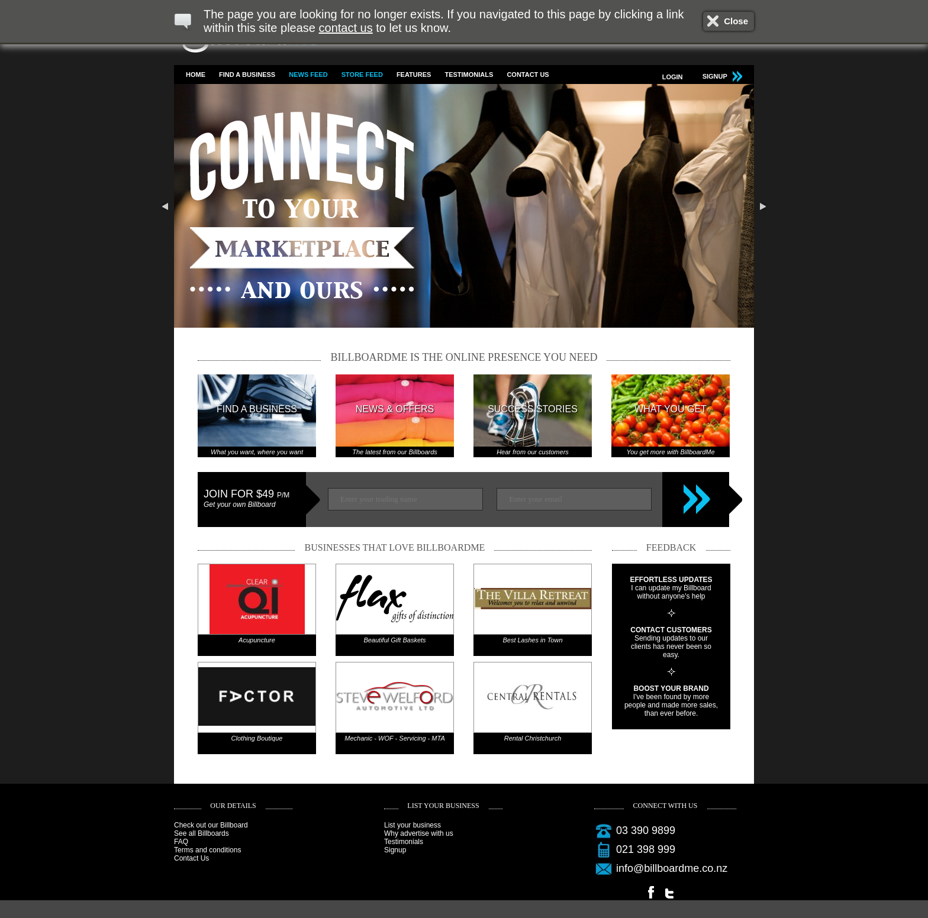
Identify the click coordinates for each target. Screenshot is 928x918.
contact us (346, 27)
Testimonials (468, 74)
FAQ (181, 842)
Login (672, 76)
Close (736, 21)
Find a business (247, 74)
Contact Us (528, 74)
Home (195, 74)
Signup (395, 850)
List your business (412, 825)
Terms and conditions (207, 850)
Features (414, 74)
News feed (308, 74)
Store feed (362, 74)
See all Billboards (201, 833)
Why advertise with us (418, 833)
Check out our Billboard (211, 825)
